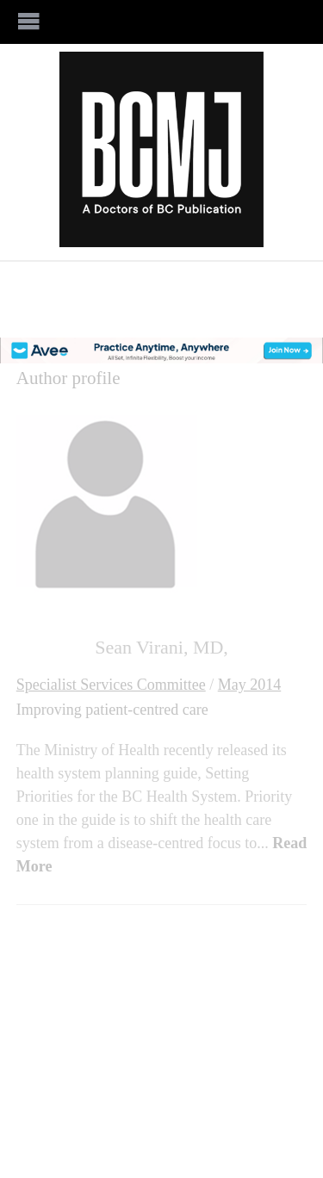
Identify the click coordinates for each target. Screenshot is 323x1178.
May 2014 (250, 684)
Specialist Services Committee (111, 684)
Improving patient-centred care (112, 709)
